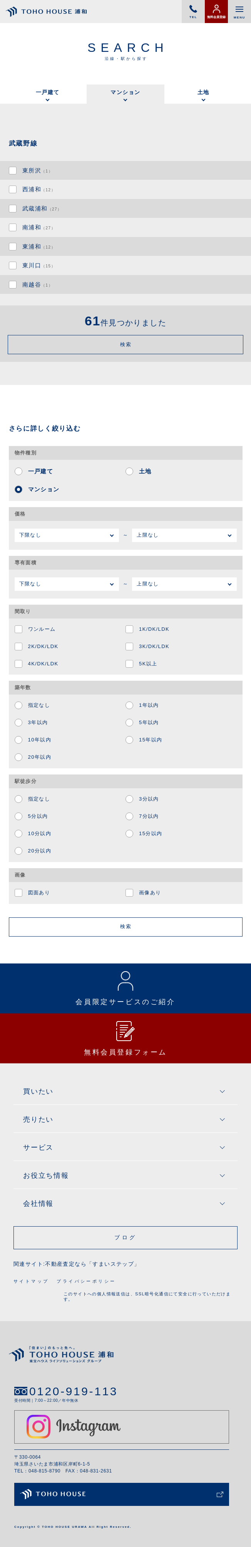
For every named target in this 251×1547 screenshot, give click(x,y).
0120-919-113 (73, 1391)
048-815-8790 (44, 1471)
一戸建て (48, 92)
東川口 (38, 265)
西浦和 (38, 189)
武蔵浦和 (42, 208)
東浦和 (38, 246)
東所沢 (37, 170)
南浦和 (38, 227)
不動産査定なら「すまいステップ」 (92, 1264)
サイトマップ (31, 1281)
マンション (125, 92)
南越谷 (37, 284)
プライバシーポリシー (86, 1281)
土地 (203, 92)
